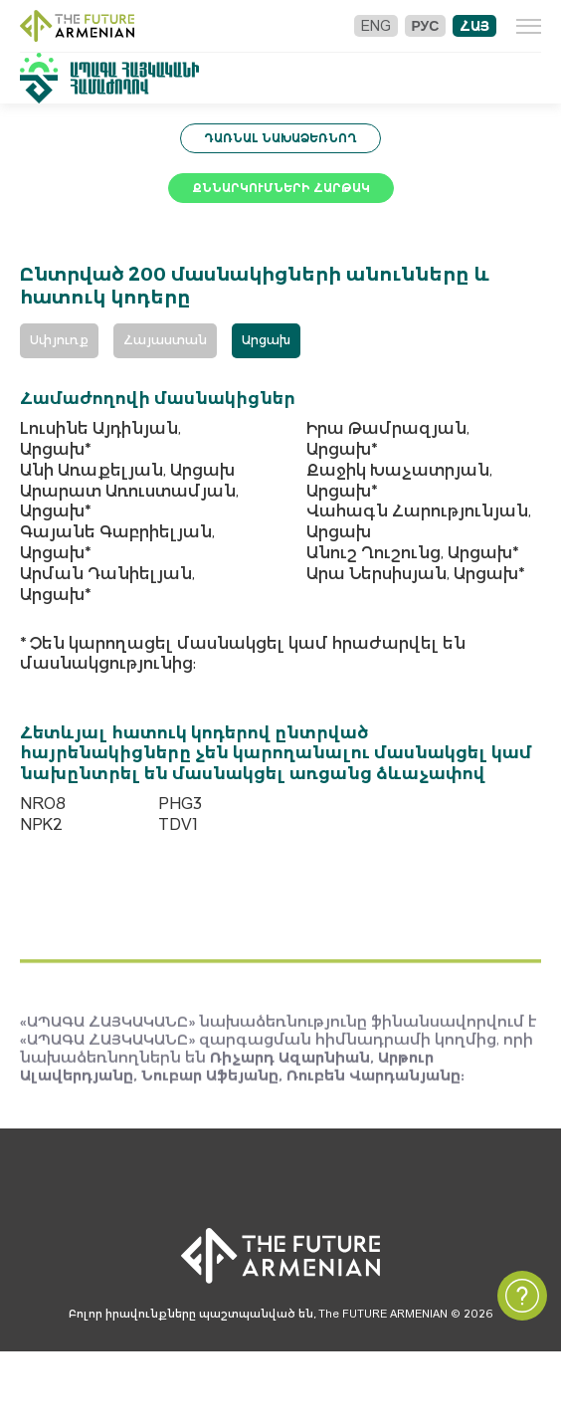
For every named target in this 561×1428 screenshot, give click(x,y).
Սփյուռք (59, 339)
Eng (375, 26)
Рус (425, 26)
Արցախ (266, 339)
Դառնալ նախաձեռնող (280, 137)
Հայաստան (165, 339)
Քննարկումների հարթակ (281, 187)
